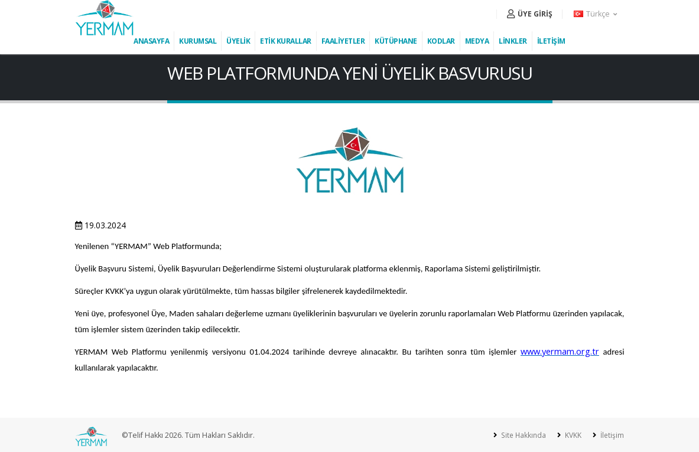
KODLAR (441, 41)
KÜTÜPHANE (396, 41)
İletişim (610, 435)
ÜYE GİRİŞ (529, 14)
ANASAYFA (151, 41)
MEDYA (477, 41)
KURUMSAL (197, 41)
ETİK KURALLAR (285, 41)
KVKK (570, 435)
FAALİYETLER (343, 41)
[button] (596, 14)
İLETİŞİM (551, 41)
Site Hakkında (519, 435)
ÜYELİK (238, 41)
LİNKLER (513, 41)
